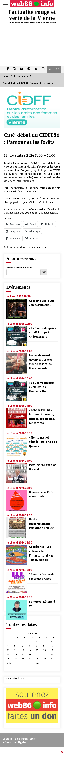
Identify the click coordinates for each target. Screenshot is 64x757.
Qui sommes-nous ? (26, 738)
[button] (50, 69)
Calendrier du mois (16, 678)
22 (37, 654)
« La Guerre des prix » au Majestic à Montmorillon (42, 387)
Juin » (39, 662)
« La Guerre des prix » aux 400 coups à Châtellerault (42, 332)
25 (8, 658)
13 (23, 650)
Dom (44, 247)
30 (44, 658)
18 (8, 654)
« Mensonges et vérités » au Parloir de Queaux (43, 442)
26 (15, 658)
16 (44, 650)
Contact (7, 738)
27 (23, 658)
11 (8, 650)
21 (30, 654)
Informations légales (14, 742)
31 (52, 658)
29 (37, 658)
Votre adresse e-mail (20, 267)
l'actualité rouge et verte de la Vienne (32, 15)
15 (37, 650)
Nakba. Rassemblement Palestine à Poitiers (41, 524)
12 (15, 650)
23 (44, 654)
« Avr (9, 662)
